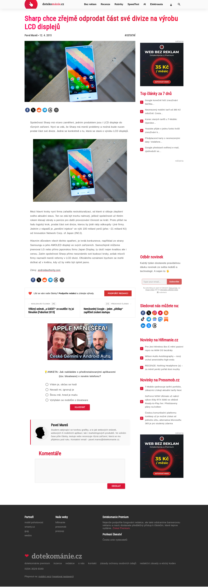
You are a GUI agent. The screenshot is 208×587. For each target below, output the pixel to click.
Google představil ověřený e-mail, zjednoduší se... (162, 149)
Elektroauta (156, 4)
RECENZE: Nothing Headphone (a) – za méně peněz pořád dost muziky (164, 367)
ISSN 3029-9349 (34, 569)
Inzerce (58, 563)
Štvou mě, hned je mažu (64, 395)
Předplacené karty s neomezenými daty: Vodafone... (162, 140)
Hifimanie (60, 523)
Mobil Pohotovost (34, 523)
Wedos (28, 536)
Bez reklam (90, 4)
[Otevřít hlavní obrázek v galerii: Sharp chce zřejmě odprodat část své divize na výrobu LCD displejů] (80, 71)
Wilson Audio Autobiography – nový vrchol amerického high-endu (163, 358)
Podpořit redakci (118, 293)
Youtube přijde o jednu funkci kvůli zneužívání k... (162, 130)
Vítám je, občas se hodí (63, 385)
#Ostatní (130, 35)
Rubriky (119, 4)
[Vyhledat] (179, 4)
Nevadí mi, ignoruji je (62, 390)
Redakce (70, 563)
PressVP (59, 531)
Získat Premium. (121, 528)
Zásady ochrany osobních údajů (118, 563)
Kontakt (92, 563)
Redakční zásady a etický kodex (158, 563)
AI (144, 4)
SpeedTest (133, 4)
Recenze (105, 4)
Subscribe (174, 281)
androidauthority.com (49, 270)
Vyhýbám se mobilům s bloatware (69, 400)
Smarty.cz (30, 527)
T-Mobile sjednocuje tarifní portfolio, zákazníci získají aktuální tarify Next (163, 388)
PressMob (60, 527)
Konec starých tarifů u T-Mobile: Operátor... (161, 121)
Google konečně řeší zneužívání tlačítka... (161, 102)
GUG (27, 531)
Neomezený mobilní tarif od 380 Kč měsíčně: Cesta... (163, 111)
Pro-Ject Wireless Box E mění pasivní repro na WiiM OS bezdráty (164, 348)
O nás (81, 563)
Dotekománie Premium (37, 563)
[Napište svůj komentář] (80, 471)
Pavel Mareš (31, 35)
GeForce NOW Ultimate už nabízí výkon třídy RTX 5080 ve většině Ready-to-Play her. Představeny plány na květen (162, 401)
